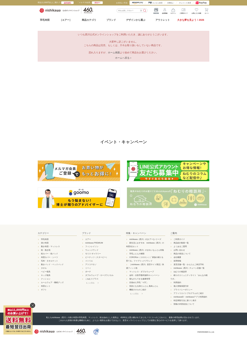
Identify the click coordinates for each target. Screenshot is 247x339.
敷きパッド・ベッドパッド (52, 264)
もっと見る (90, 283)
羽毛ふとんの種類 (136, 254)
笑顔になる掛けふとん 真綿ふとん (143, 286)
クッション (45, 279)
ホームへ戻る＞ (123, 57)
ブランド (86, 233)
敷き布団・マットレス (50, 246)
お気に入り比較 (196, 10)
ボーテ (88, 272)
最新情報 (156, 10)
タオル (44, 268)
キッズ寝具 (45, 275)
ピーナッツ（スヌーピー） (96, 257)
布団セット (45, 286)
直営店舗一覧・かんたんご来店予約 (189, 264)
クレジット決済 (185, 3)
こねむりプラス (91, 279)
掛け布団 (45, 243)
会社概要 (177, 257)
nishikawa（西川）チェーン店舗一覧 (189, 268)
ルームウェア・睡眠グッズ (52, 282)
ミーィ (88, 268)
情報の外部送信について (184, 304)
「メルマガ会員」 (90, 2)
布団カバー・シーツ (49, 257)
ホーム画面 (114, 52)
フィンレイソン (91, 246)
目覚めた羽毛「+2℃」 (138, 282)
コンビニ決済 (157, 3)
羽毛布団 (45, 20)
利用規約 (177, 282)
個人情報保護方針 (181, 286)
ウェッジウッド (91, 250)
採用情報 (177, 261)
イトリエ (89, 261)
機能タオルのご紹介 (137, 290)
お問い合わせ (179, 250)
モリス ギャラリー (93, 254)
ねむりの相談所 (180, 272)
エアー (88, 239)
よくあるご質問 (180, 246)
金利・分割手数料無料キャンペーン (144, 275)
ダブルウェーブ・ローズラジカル (99, 275)
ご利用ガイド (183, 10)
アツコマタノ (91, 264)
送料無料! (67, 3)
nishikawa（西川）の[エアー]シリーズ (145, 239)
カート (207, 10)
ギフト (44, 290)
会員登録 (164, 10)
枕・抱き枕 (45, 250)
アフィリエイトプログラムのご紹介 (189, 293)
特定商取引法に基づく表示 (185, 300)
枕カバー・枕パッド (49, 254)
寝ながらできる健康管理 (139, 279)
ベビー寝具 (45, 272)
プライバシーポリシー (183, 290)
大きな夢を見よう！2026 (190, 20)
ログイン (173, 10)
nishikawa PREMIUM (94, 243)
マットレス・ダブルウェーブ (141, 272)
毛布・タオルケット (49, 261)
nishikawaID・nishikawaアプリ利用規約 (190, 297)
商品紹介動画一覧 (181, 243)
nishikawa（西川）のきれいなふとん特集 (146, 250)
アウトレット (162, 20)
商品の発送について (182, 254)
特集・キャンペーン (136, 233)
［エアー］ (66, 20)
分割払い (170, 3)
